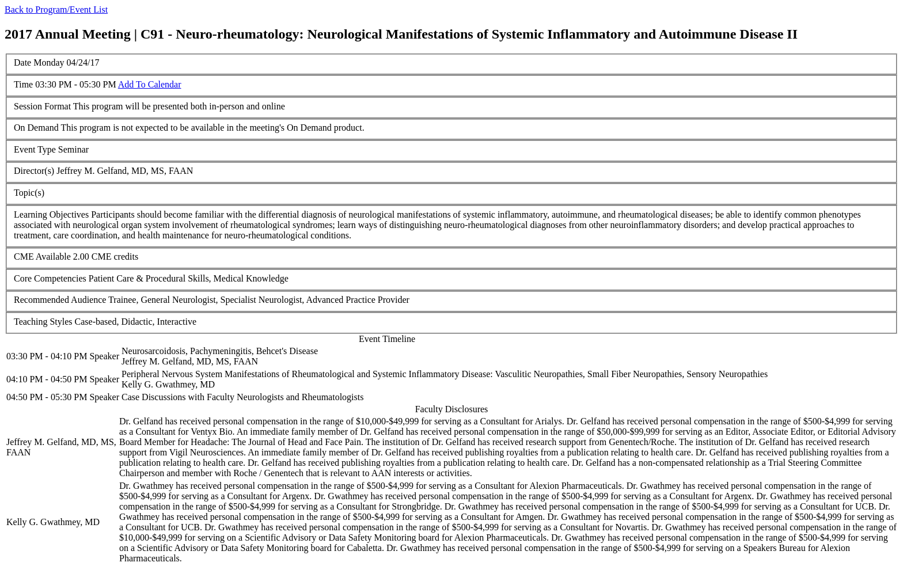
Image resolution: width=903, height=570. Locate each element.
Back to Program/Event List (56, 9)
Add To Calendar (149, 84)
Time (23, 84)
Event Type (35, 149)
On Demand (36, 127)
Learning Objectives (51, 214)
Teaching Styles (43, 321)
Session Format (42, 106)
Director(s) (34, 171)
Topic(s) (29, 192)
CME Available (42, 256)
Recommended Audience (60, 300)
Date (22, 62)
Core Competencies (50, 278)
